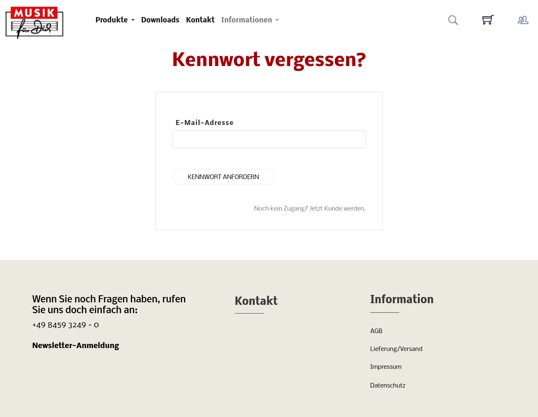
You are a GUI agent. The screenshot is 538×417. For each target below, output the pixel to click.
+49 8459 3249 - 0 (65, 325)
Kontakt (200, 21)
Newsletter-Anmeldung (75, 346)
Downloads (160, 21)
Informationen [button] (247, 21)
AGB (376, 331)
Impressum (385, 367)
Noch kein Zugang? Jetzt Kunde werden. (310, 209)
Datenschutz (387, 386)
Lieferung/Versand (396, 349)
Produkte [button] (113, 21)
